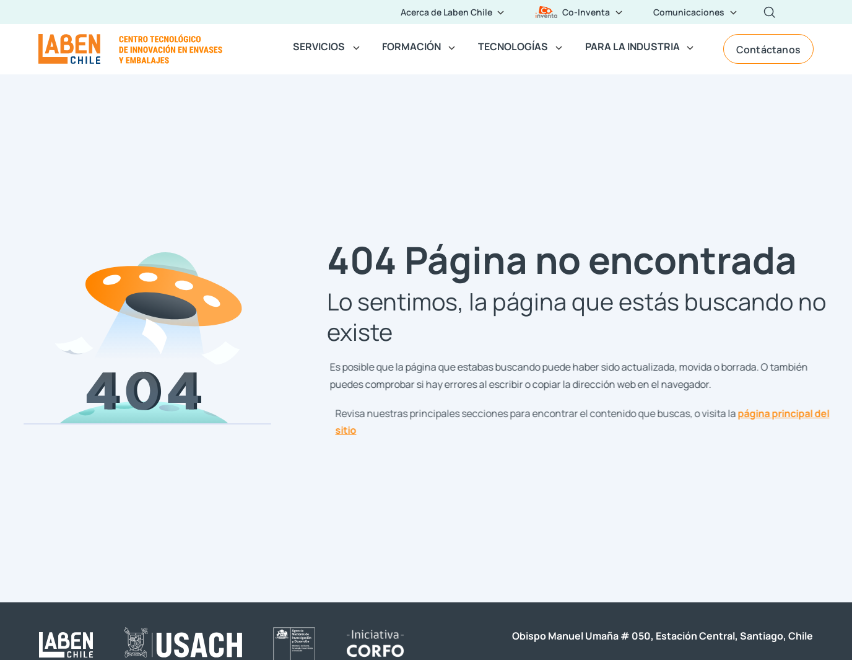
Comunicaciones (688, 12)
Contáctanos (768, 49)
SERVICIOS (319, 45)
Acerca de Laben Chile (446, 12)
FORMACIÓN (411, 45)
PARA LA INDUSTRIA (632, 45)
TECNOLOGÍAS (513, 45)
